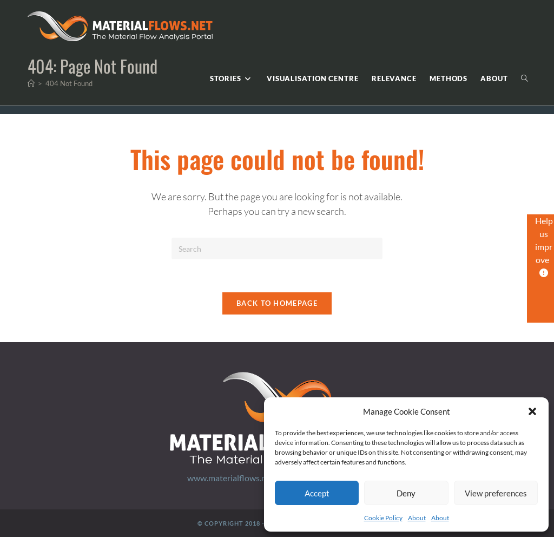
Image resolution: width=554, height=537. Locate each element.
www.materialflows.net (230, 478)
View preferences (496, 493)
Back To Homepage (277, 303)
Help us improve (544, 246)
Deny (406, 493)
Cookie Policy (383, 518)
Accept (317, 493)
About (417, 518)
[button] (532, 411)
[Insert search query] (277, 248)
